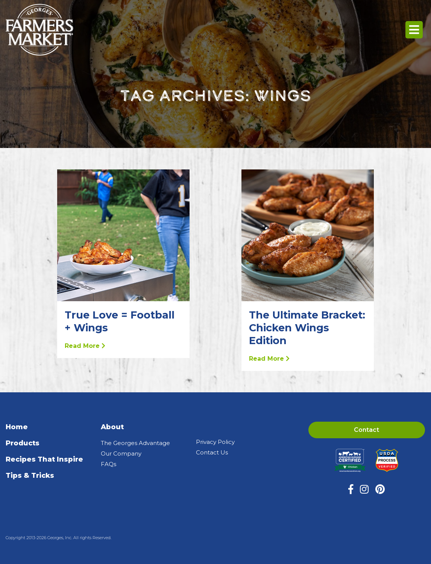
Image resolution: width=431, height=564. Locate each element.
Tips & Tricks (30, 475)
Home (17, 427)
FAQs (108, 464)
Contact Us (212, 452)
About (112, 427)
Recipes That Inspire (44, 459)
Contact (366, 429)
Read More (85, 345)
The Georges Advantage (135, 443)
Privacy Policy (215, 441)
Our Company (121, 453)
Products (22, 443)
